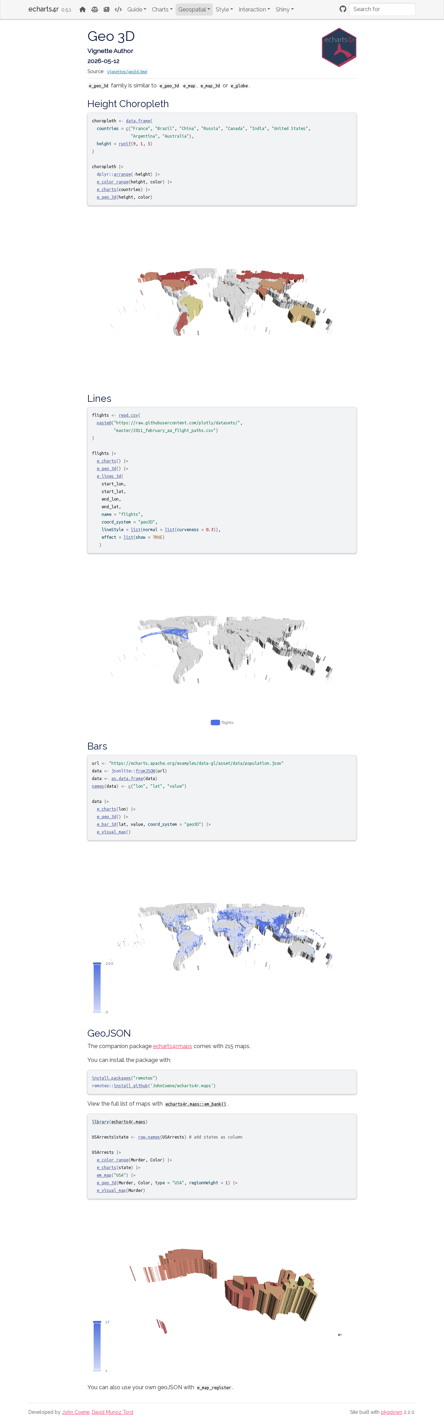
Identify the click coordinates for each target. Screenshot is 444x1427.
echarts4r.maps (172, 1046)
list (135, 529)
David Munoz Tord (112, 1412)
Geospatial (192, 9)
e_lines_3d (109, 476)
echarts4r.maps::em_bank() (195, 1103)
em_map (104, 1175)
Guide (134, 9)
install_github (131, 1085)
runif (125, 143)
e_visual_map (111, 831)
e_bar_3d (106, 824)
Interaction (252, 9)
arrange (122, 174)
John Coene (75, 1412)
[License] (94, 9)
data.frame (138, 120)
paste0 (104, 422)
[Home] (82, 9)
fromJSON (145, 770)
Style (222, 9)
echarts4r (43, 9)
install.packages (111, 1077)
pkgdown (391, 1412)
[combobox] (382, 9)
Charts (160, 9)
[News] (106, 9)
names (98, 786)
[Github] (343, 9)
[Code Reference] (118, 9)
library (100, 1121)
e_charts (106, 189)
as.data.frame (127, 778)
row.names (149, 1136)
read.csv (128, 415)
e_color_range (112, 181)
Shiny (283, 9)
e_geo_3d (106, 196)
